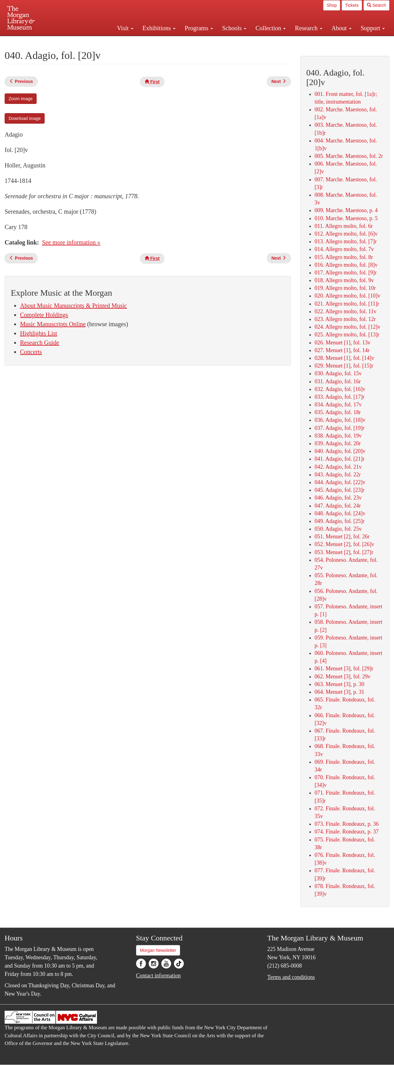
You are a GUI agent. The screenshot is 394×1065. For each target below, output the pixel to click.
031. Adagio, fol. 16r (338, 381)
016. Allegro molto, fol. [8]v (346, 265)
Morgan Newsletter (158, 950)
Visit (125, 28)
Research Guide (39, 342)
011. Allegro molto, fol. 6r (344, 226)
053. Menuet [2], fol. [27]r (344, 552)
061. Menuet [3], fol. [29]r (344, 668)
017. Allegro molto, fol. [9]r (345, 272)
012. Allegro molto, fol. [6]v (346, 234)
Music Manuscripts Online (53, 324)
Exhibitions (159, 28)
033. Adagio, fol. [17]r (339, 397)
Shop (332, 5)
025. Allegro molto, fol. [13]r (347, 334)
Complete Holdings (44, 314)
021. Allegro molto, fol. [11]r (347, 304)
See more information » (71, 242)
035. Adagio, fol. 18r (338, 412)
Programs (199, 28)
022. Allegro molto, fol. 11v (345, 311)
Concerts (31, 351)
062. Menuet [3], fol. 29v (342, 676)
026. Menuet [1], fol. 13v (342, 342)
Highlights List (38, 333)
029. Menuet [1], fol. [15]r (344, 366)
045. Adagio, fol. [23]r (339, 490)
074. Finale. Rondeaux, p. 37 (347, 832)
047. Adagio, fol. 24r (338, 506)
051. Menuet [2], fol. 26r (342, 536)
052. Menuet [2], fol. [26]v (344, 544)
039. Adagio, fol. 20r (338, 443)
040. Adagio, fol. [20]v (340, 451)
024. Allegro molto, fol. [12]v (347, 327)
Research (308, 28)
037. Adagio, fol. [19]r (339, 428)
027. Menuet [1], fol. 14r (342, 350)
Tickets (352, 5)
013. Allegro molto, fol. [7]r (345, 241)
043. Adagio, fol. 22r (338, 474)
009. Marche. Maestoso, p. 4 (346, 210)
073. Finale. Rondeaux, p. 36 (347, 824)
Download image (25, 118)
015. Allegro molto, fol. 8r (344, 257)
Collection (270, 28)
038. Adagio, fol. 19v (338, 436)
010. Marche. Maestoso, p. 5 (346, 218)
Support (373, 28)
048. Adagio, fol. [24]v (340, 513)
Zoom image (21, 98)
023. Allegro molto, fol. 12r (345, 319)
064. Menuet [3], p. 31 (339, 692)
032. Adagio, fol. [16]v (340, 389)
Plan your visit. (124, 41)
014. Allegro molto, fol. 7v (344, 249)
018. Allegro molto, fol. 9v (344, 280)
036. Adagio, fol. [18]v (340, 420)
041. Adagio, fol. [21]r (339, 459)
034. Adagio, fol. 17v (338, 404)
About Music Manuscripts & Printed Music (73, 305)
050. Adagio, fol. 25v (338, 529)
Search (376, 5)
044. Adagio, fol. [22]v (340, 482)
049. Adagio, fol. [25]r (339, 521)
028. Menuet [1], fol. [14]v (344, 358)
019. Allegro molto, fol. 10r (345, 288)
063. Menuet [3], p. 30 (339, 684)
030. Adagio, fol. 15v (338, 373)
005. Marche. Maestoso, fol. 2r (349, 156)
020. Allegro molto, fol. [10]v (347, 296)
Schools (234, 28)
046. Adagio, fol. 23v (338, 498)
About (342, 28)
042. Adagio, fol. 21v (338, 467)
